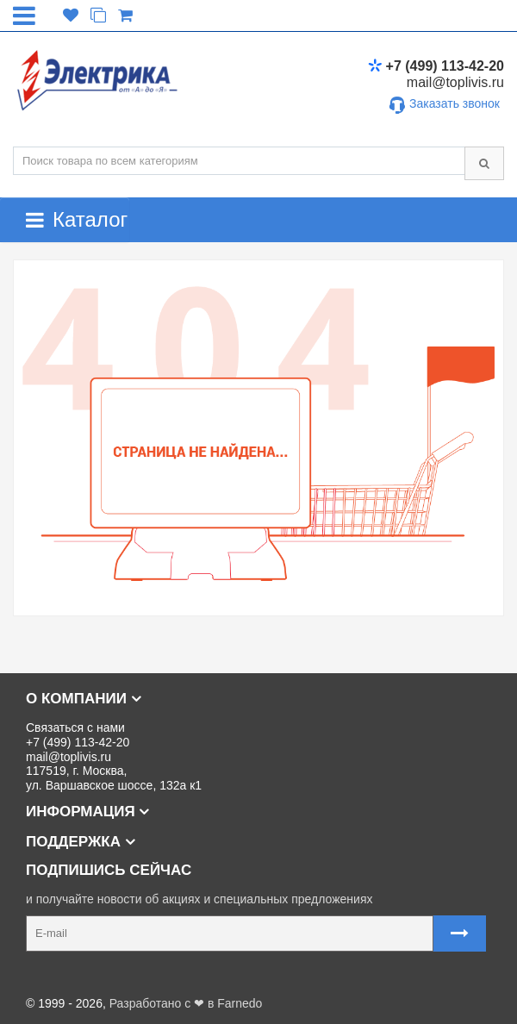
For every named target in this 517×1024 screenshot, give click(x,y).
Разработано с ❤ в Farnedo (186, 1003)
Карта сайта (46, 976)
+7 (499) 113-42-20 (436, 66)
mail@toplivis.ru (455, 82)
